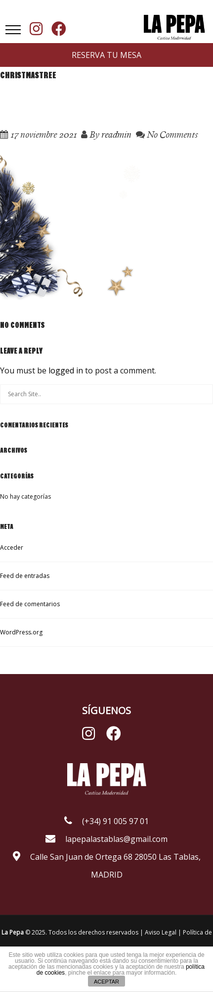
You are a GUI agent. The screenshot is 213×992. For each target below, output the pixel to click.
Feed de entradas (24, 576)
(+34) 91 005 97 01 (106, 821)
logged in (65, 370)
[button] (13, 29)
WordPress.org (21, 632)
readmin (116, 134)
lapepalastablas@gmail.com (106, 839)
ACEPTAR (106, 982)
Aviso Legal (161, 932)
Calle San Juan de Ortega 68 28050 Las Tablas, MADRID (107, 865)
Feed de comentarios (30, 604)
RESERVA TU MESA (106, 55)
